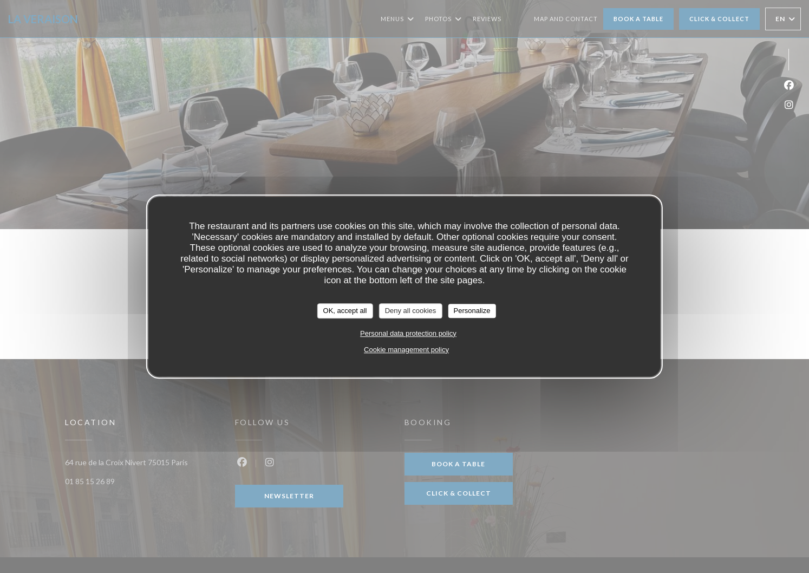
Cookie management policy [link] (406, 350)
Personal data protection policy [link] (408, 333)
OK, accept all (345, 311)
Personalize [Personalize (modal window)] (471, 311)
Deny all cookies (410, 311)
